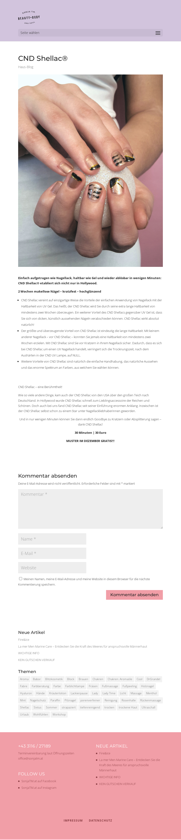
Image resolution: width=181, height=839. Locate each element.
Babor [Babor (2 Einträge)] (37, 679)
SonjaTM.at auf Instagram (38, 787)
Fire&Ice (23, 639)
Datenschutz (100, 820)
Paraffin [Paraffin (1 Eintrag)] (55, 700)
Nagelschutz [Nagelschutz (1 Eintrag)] (38, 700)
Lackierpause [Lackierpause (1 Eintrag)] (79, 693)
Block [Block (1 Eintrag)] (70, 679)
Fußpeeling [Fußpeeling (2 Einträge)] (130, 686)
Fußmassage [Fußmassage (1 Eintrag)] (110, 686)
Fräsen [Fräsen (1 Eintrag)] (93, 686)
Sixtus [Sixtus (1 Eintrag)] (37, 707)
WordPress (119, 833)
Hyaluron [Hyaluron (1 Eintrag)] (26, 693)
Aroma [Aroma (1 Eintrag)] (24, 679)
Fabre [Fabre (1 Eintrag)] (23, 686)
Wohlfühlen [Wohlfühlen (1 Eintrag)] (40, 714)
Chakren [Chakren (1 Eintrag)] (98, 679)
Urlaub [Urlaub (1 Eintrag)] (24, 714)
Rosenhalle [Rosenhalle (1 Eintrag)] (129, 700)
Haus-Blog (25, 67)
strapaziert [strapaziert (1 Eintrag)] (69, 707)
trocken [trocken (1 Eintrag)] (109, 707)
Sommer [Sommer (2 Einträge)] (51, 707)
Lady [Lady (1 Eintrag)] (95, 693)
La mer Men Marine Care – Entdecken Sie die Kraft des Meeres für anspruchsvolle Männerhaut (82, 646)
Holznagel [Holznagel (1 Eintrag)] (147, 686)
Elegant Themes (81, 833)
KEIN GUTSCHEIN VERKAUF (36, 660)
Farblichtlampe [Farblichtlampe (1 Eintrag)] (74, 686)
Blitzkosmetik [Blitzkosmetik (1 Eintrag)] (54, 679)
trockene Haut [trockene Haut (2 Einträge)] (128, 707)
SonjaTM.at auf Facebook (38, 781)
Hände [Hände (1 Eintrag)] (40, 693)
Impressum (73, 820)
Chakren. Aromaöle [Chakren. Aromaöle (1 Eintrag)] (120, 679)
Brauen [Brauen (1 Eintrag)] (83, 679)
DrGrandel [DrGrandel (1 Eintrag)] (153, 679)
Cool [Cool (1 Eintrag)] (139, 679)
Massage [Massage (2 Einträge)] (136, 693)
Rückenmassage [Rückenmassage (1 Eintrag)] (150, 700)
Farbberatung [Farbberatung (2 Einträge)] (40, 686)
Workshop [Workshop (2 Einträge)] (59, 714)
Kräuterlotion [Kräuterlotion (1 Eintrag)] (57, 693)
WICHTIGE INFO (28, 653)
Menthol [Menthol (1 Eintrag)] (151, 693)
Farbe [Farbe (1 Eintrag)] (57, 686)
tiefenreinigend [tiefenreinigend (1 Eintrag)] (90, 707)
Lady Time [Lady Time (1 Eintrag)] (109, 693)
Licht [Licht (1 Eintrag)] (123, 693)
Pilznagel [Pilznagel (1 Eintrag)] (70, 700)
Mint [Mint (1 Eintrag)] (23, 700)
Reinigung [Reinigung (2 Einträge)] (111, 700)
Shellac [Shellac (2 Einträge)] (24, 707)
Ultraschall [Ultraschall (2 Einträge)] (148, 707)
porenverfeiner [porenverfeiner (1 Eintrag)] (90, 700)
